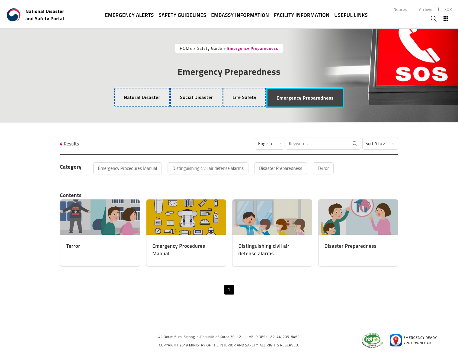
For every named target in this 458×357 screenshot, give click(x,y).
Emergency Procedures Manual (127, 168)
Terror (323, 168)
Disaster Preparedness (280, 168)
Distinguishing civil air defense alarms (208, 168)
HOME (186, 48)
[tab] (142, 97)
